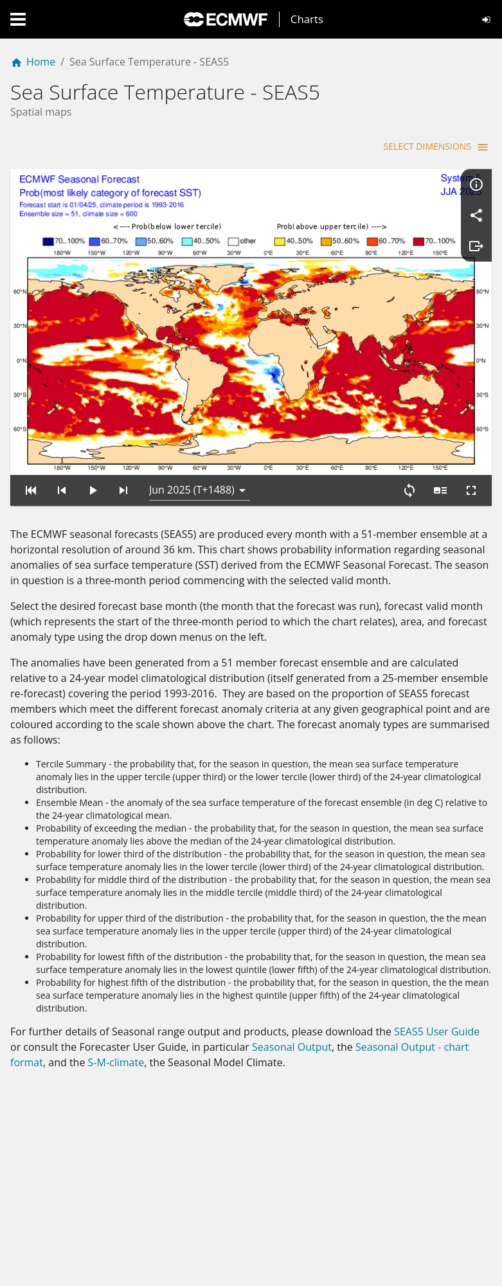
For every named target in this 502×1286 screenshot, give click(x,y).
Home (32, 62)
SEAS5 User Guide (437, 1031)
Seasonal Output (292, 1047)
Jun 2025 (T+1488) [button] (192, 490)
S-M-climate (116, 1062)
